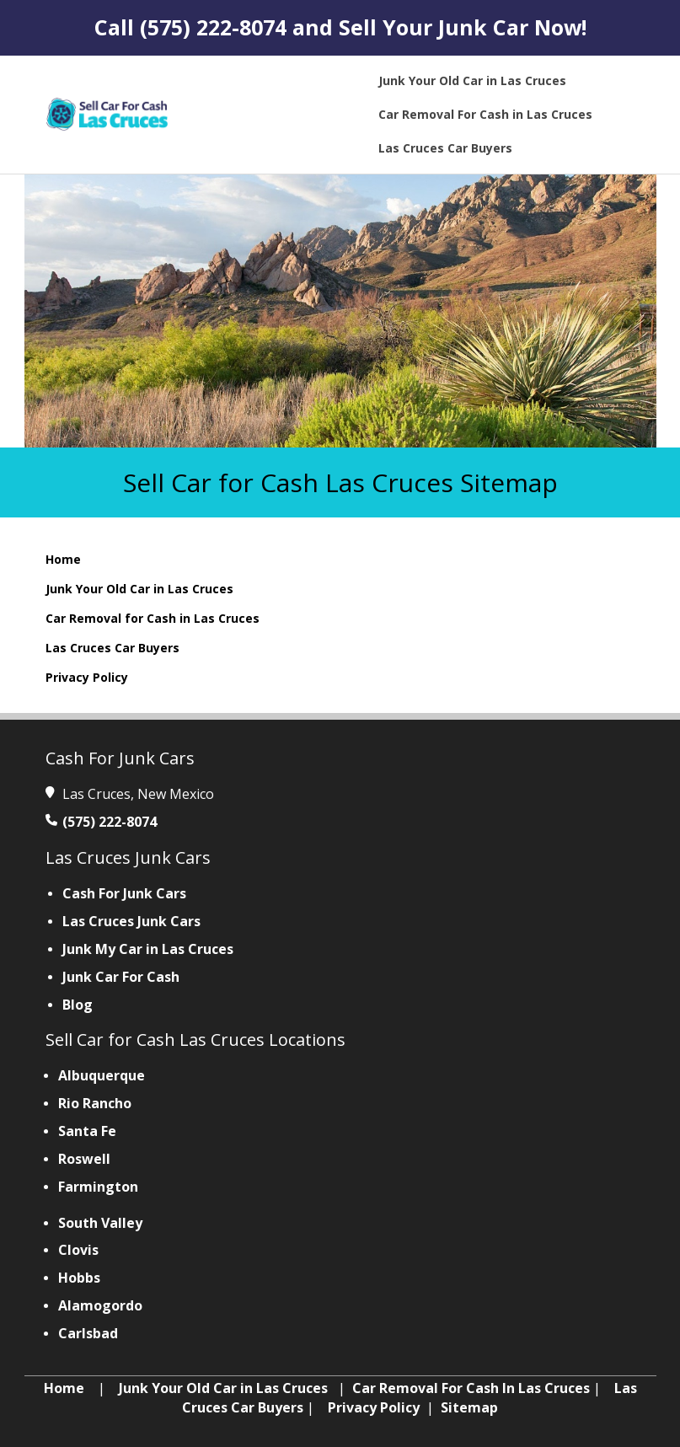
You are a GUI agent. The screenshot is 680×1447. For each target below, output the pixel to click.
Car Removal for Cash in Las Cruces (153, 618)
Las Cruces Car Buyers (112, 648)
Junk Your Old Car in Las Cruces (139, 589)
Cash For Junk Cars (124, 893)
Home (63, 559)
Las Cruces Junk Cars (131, 921)
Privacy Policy (87, 677)
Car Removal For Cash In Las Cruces (471, 1388)
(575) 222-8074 (213, 27)
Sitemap (469, 1407)
